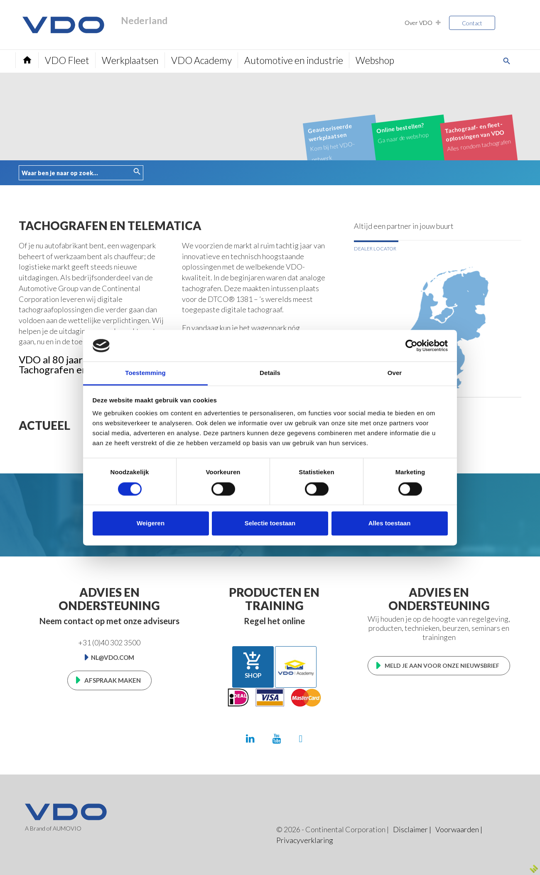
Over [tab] (395, 373)
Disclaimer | (412, 829)
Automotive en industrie (293, 60)
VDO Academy (201, 60)
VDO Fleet (67, 60)
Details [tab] (270, 373)
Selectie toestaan (270, 523)
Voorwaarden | (458, 829)
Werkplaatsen (130, 60)
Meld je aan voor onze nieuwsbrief (442, 665)
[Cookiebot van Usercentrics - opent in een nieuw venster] (411, 345)
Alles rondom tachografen (477, 135)
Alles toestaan (389, 523)
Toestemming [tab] (145, 373)
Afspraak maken (112, 680)
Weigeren (150, 523)
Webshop (375, 60)
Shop (253, 665)
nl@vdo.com (112, 657)
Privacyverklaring (304, 840)
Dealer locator (375, 248)
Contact (472, 23)
